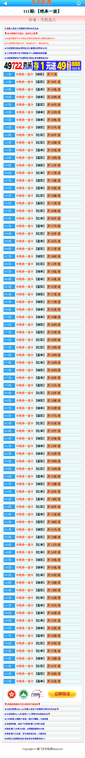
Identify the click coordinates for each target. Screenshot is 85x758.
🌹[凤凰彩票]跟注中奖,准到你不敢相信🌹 (22, 704)
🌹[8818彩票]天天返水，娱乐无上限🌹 (21, 33)
